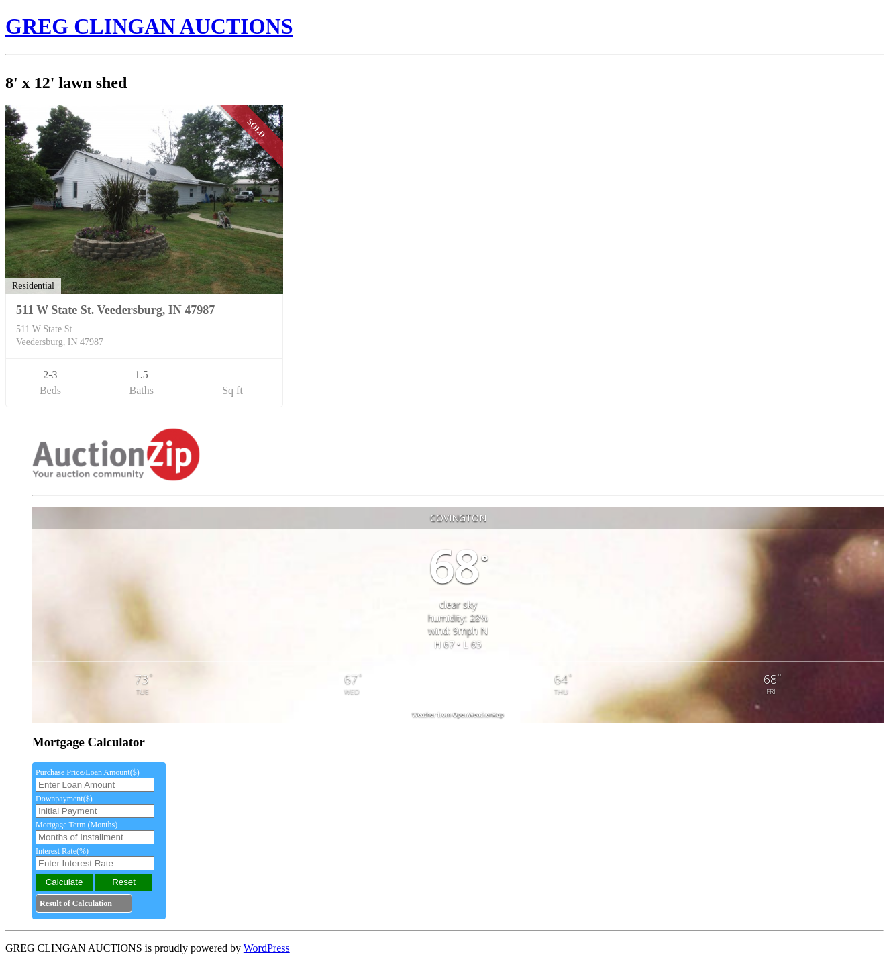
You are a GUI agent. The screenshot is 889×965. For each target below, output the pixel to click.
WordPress (267, 948)
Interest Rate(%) (62, 851)
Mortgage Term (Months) (76, 824)
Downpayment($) (64, 798)
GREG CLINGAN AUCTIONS (149, 26)
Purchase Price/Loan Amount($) (88, 772)
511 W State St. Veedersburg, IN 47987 (115, 310)
